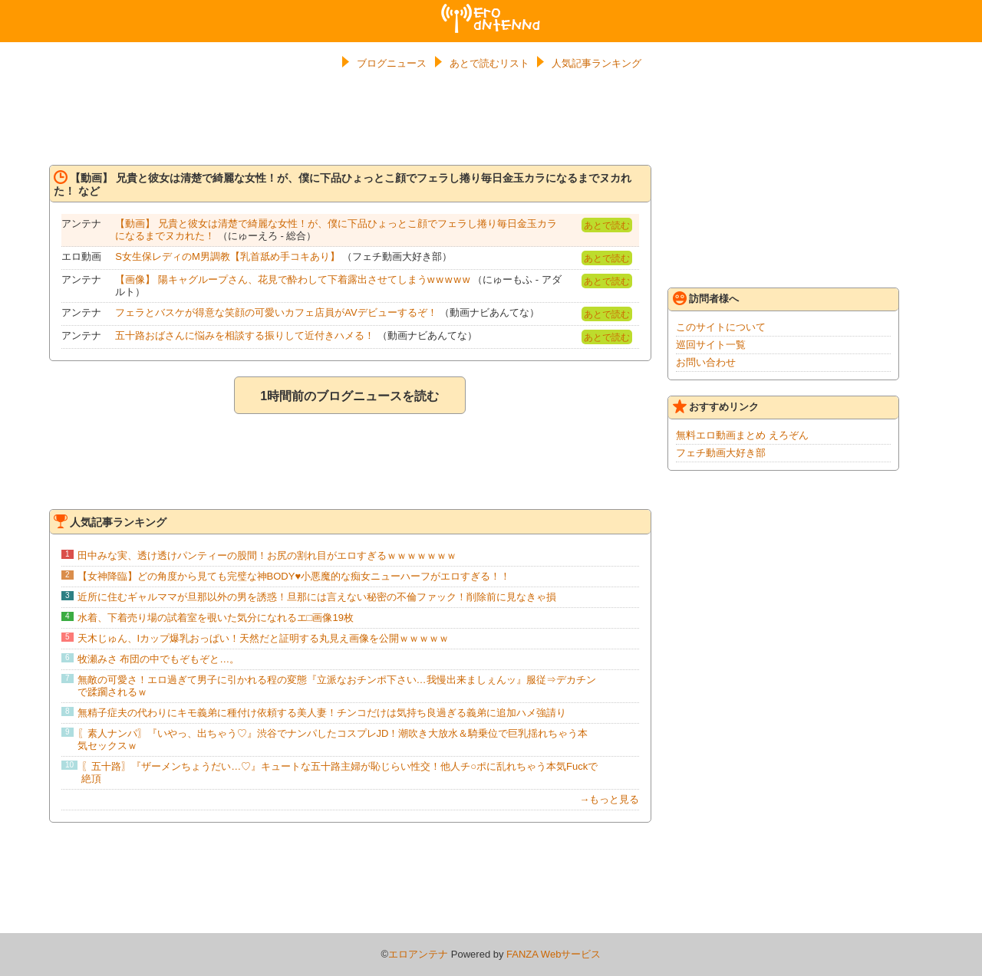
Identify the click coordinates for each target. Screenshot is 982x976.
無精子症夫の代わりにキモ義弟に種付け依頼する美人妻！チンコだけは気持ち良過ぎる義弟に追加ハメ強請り (321, 712)
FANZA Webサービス (553, 954)
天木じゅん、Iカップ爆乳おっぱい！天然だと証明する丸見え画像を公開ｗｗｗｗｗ (263, 638)
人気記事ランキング (596, 63)
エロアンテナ (491, 10)
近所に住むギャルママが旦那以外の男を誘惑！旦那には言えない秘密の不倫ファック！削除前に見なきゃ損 (316, 597)
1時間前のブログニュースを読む (349, 396)
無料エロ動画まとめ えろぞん (742, 435)
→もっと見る (609, 799)
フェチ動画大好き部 (721, 452)
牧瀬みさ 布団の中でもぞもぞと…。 (158, 659)
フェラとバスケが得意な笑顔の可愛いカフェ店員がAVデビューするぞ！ (276, 312)
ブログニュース (392, 63)
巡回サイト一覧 (711, 344)
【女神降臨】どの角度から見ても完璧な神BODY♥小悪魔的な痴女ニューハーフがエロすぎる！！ (294, 576)
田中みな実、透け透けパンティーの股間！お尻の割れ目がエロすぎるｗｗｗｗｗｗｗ (266, 555)
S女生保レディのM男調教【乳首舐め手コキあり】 (227, 256)
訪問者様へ (706, 298)
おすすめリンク (716, 406)
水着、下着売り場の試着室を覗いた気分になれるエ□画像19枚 (215, 617)
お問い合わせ (706, 362)
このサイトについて (721, 327)
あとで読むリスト (489, 63)
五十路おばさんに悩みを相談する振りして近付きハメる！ (244, 335)
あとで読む (607, 225)
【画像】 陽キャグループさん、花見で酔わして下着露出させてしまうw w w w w (292, 279)
